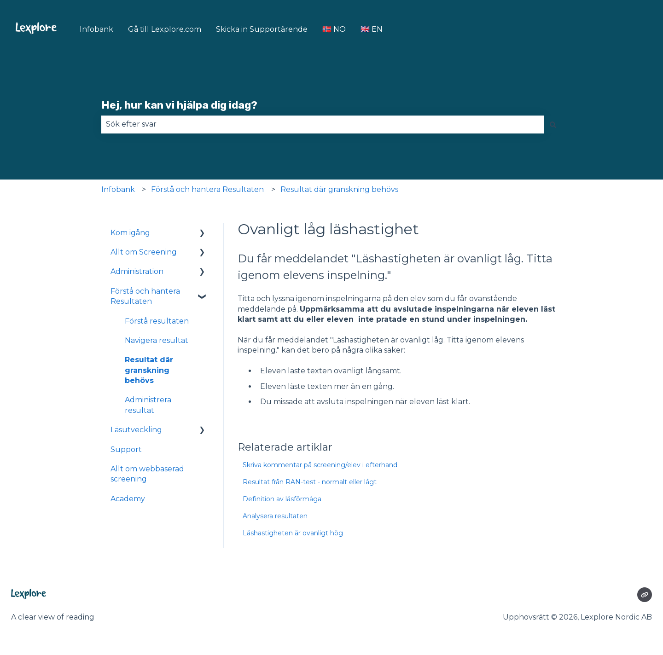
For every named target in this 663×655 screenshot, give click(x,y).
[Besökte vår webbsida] (644, 594)
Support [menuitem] (126, 449)
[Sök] (553, 124)
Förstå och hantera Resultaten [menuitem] (145, 296)
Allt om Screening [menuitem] (143, 252)
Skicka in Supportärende (262, 29)
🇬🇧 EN (372, 29)
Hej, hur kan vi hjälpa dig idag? (179, 105)
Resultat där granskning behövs (339, 189)
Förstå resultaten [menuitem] (157, 321)
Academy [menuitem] (127, 498)
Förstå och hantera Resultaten (207, 189)
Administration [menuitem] (136, 271)
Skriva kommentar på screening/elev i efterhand (320, 465)
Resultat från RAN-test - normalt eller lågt (310, 482)
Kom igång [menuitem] (130, 232)
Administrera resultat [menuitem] (148, 404)
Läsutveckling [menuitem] (136, 429)
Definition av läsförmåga (282, 499)
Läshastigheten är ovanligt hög (293, 533)
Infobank (96, 29)
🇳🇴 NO (334, 29)
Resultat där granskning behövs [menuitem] (149, 370)
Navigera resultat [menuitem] (156, 340)
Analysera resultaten (275, 516)
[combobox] (322, 124)
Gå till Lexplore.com (164, 29)
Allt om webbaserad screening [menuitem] (147, 473)
